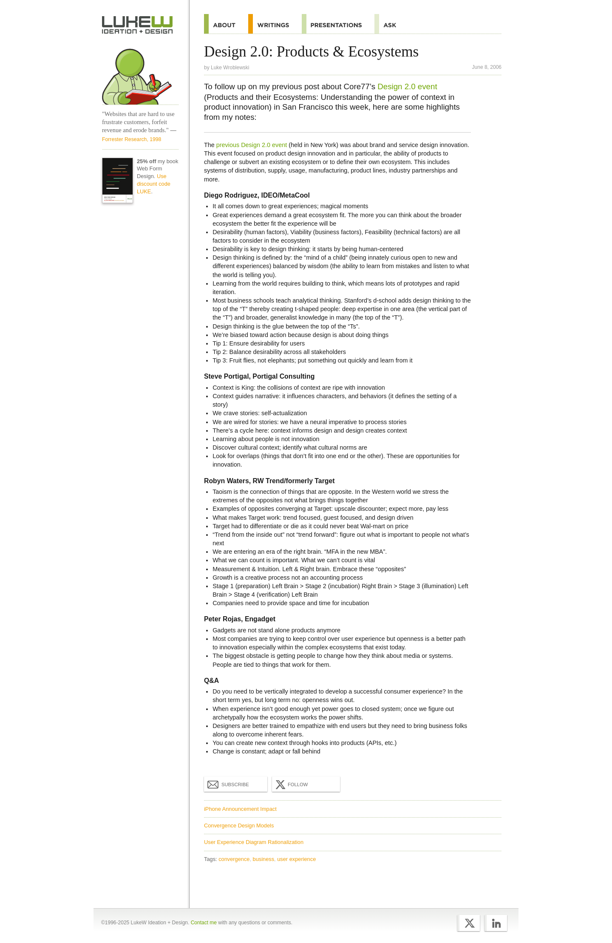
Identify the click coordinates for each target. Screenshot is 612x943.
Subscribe (228, 784)
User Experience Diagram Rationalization (253, 842)
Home (137, 25)
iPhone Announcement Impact (240, 809)
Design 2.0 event (407, 86)
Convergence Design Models (239, 825)
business (264, 859)
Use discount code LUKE (153, 184)
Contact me (204, 923)
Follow (291, 784)
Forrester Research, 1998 (131, 139)
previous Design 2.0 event (251, 145)
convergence (233, 859)
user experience (296, 859)
